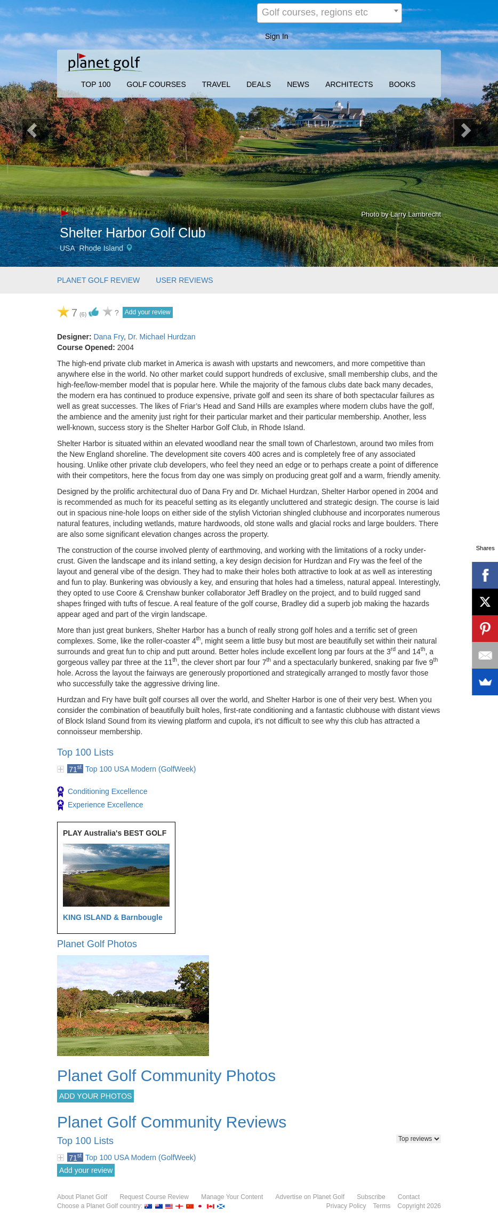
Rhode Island (101, 248)
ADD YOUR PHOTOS (95, 1096)
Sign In (276, 36)
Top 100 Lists (85, 752)
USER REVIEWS (184, 280)
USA (67, 248)
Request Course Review (153, 1197)
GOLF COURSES (156, 84)
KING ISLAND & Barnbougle (113, 917)
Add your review (148, 312)
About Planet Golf (82, 1197)
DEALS (258, 84)
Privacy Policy (346, 1206)
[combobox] (329, 13)
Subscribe (371, 1197)
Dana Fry (108, 336)
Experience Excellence (100, 805)
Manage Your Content (232, 1197)
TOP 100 (96, 84)
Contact (409, 1197)
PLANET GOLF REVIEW (98, 280)
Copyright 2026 (419, 1206)
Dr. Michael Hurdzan (162, 336)
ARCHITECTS (349, 84)
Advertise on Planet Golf (310, 1197)
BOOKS (402, 84)
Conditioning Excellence (102, 792)
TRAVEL (216, 84)
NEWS (298, 84)
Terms (382, 1206)
